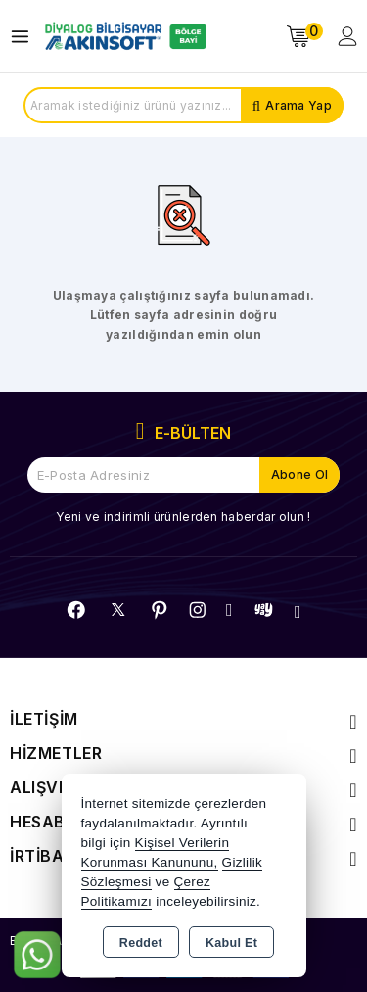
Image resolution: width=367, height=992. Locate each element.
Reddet (140, 943)
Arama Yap (298, 105)
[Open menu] (25, 36)
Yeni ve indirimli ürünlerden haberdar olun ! (183, 516)
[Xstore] (123, 36)
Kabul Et (231, 943)
